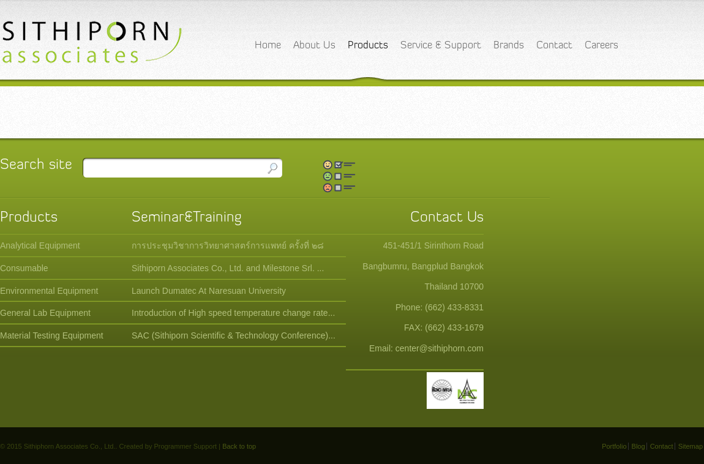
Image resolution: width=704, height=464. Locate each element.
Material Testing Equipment (51, 335)
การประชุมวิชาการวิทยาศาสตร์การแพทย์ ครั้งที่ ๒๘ (228, 245)
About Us (314, 45)
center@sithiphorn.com (439, 348)
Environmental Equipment (49, 291)
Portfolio (614, 446)
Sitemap (690, 446)
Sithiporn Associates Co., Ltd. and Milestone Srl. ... (228, 268)
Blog (638, 446)
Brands (508, 45)
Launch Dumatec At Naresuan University (209, 291)
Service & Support (440, 45)
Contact (554, 45)
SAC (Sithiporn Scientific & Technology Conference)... (233, 335)
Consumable (24, 268)
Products (368, 45)
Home (268, 45)
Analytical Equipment (40, 245)
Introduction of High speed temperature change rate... (233, 313)
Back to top (239, 446)
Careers (601, 45)
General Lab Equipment (45, 313)
